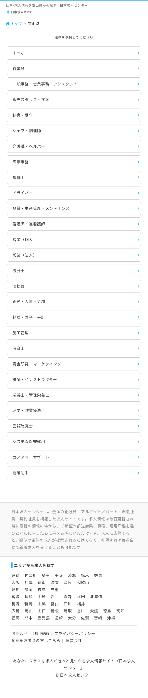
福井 (81, 603)
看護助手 (21, 472)
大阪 (15, 582)
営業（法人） (25, 255)
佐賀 (85, 618)
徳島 (107, 610)
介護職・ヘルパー (29, 146)
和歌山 (83, 582)
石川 (68, 603)
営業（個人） (25, 239)
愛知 (15, 589)
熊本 (28, 618)
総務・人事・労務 (29, 301)
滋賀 (55, 582)
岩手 (55, 596)
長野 (15, 603)
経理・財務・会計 (29, 317)
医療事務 (21, 161)
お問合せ (19, 633)
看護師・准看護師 (29, 224)
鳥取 (68, 610)
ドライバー (23, 192)
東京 (15, 575)
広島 (15, 610)
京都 (42, 582)
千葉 (59, 575)
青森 (68, 596)
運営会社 (74, 640)
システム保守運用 (29, 441)
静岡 (28, 589)
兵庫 (28, 582)
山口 (42, 610)
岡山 (28, 610)
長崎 (59, 618)
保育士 (19, 348)
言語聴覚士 (23, 426)
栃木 (85, 575)
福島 (28, 596)
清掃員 (19, 286)
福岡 (15, 618)
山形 (42, 596)
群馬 (98, 575)
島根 (55, 610)
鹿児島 (44, 618)
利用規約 (41, 633)
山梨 (42, 603)
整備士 (19, 177)
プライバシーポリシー (74, 633)
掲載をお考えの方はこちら (35, 640)
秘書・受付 (23, 115)
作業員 (19, 68)
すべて (18, 53)
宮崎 (98, 618)
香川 (81, 610)
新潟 (28, 603)
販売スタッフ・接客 (31, 99)
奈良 (68, 582)
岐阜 (42, 589)
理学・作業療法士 (29, 410)
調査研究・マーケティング (37, 364)
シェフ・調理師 (27, 130)
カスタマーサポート (31, 457)
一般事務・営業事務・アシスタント (45, 84)
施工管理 (21, 332)
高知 (120, 610)
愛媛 (94, 610)
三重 (55, 589)
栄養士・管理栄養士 (31, 395)
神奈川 (30, 575)
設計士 (19, 270)
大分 (72, 618)
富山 (55, 603)
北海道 (96, 596)
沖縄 (111, 618)
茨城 (72, 575)
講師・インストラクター (35, 379)
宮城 (15, 596)
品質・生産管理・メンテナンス (41, 208)
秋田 (81, 596)
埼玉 (46, 575)
